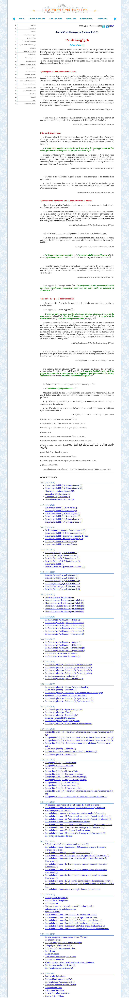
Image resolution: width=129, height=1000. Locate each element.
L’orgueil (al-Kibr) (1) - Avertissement (60, 763)
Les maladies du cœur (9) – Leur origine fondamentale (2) (68, 853)
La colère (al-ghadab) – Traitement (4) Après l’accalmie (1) (69, 698)
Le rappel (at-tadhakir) (54, 959)
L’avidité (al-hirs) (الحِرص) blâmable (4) (61, 553)
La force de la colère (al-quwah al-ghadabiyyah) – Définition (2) (71, 751)
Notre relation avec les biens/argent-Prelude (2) (64, 600)
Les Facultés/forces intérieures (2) (59, 968)
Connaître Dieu (31, 38)
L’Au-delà (33, 48)
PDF (112, 26)
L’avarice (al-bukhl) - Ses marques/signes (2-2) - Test (66, 536)
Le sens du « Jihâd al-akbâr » (57, 993)
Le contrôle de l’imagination (56, 900)
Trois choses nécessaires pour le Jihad (60, 957)
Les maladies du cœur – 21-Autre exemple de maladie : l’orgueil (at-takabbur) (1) (78, 816)
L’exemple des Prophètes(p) (56, 898)
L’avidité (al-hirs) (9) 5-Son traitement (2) (62, 558)
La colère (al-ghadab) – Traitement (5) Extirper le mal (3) (68, 670)
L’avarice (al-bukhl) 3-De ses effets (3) (61, 508)
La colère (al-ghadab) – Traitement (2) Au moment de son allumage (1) (74, 693)
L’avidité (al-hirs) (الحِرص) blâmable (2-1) (62, 581)
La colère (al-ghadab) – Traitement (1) (60, 690)
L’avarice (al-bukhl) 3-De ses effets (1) (61, 541)
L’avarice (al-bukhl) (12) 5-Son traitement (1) (63, 519)
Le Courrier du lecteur (30, 84)
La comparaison (51, 903)
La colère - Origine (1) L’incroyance (60, 718)
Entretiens (33, 94)
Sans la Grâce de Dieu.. (54, 996)
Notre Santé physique (30, 74)
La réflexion (50, 951)
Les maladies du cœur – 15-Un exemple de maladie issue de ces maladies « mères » (79, 881)
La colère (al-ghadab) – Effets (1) (58, 712)
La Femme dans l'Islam (29, 90)
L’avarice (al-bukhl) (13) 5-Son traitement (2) (63, 522)
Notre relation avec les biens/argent (59, 597)
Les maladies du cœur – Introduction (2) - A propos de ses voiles (71, 917)
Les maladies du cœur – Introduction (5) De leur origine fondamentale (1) (75, 926)
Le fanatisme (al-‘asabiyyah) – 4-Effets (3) (62, 620)
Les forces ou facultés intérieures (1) (60, 965)
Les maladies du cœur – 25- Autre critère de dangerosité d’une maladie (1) (75, 827)
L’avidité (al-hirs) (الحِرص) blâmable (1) (61, 575)
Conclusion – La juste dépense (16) (59, 491)
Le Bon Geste (32, 54)
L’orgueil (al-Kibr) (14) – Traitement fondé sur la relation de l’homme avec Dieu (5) (79, 740)
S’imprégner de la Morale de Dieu (59, 945)
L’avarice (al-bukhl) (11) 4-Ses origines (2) (62, 516)
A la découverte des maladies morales (60, 909)
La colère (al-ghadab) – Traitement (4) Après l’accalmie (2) (69, 701)
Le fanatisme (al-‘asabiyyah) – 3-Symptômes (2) (65, 651)
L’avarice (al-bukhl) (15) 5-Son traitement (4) (63, 488)
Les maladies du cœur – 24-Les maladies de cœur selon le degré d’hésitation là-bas (78, 825)
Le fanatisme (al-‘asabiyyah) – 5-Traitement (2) (64, 625)
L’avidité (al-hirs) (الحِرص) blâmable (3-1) (62, 586)
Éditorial (33, 97)
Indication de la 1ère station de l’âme (60, 948)
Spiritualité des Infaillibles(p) (28, 45)
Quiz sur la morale (52, 912)
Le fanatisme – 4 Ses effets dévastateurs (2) (62, 656)
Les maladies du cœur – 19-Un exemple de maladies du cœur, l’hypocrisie (75, 808)
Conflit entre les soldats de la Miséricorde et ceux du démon (69, 962)
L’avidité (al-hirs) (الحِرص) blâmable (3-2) (62, 589)
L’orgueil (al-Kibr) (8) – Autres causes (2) (62, 785)
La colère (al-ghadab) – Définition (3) (60, 754)
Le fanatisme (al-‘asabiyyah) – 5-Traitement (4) (64, 631)
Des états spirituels (30, 58)
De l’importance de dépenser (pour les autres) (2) (65, 530)
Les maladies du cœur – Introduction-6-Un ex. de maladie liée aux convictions (77, 929)
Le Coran (33, 31)
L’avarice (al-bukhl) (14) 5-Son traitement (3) (63, 485)
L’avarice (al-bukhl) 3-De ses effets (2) (61, 544)
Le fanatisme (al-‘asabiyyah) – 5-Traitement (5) (64, 634)
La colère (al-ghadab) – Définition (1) (60, 749)
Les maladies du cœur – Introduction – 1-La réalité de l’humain (70, 914)
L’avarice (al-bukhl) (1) (54, 564)
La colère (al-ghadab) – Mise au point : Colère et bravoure (68, 723)
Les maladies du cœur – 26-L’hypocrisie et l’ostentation (67, 830)
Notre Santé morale (30, 71)
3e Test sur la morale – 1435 (56, 768)
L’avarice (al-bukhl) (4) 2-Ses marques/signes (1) (65, 533)
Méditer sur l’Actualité (29, 51)
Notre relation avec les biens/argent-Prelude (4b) (65, 609)
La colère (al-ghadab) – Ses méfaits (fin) (61, 715)
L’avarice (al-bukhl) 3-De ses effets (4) (61, 511)
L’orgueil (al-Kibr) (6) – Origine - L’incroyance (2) (66, 780)
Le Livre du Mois (31, 87)
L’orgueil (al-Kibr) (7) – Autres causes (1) (62, 782)
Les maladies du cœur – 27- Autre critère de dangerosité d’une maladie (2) (75, 833)
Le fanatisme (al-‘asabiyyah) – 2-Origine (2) (63, 645)
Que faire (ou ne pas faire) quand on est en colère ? (66, 695)
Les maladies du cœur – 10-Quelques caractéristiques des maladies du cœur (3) (77, 855)
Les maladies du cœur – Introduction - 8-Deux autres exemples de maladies (75, 847)
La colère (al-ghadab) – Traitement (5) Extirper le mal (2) (68, 667)
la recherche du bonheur (55, 976)
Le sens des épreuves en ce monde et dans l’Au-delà (66, 937)
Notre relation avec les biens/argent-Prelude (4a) (64, 606)
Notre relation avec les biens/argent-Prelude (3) (64, 603)
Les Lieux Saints (31, 67)
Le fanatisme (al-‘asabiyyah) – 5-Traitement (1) (64, 623)
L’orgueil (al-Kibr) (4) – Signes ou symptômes (64, 774)
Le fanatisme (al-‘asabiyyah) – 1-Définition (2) (64, 679)
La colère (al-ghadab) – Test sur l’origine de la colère (66, 687)
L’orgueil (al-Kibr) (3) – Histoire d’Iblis (61, 771)
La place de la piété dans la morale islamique (63, 943)
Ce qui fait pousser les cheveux (58, 810)
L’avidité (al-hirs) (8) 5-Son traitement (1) (62, 555)
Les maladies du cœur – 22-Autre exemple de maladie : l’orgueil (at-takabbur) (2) (78, 819)
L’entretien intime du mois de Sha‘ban (60, 985)
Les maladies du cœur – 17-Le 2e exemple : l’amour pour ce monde (72, 889)
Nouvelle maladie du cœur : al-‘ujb (59, 499)
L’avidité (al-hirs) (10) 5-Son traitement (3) (62, 561)
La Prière (33, 25)
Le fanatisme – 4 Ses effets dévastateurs (61, 653)
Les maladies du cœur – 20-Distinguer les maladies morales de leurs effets (75, 813)
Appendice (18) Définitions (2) (57, 497)
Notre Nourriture (31, 77)
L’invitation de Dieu (53, 988)
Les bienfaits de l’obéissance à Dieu (59, 982)
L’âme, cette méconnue (54, 990)
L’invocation (32, 28)
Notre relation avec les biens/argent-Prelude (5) (64, 611)
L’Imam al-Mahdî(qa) (30, 35)
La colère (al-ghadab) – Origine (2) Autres (62, 721)
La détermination (52, 954)
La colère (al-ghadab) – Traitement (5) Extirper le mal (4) (68, 673)
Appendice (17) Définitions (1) (57, 494)
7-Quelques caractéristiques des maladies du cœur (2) (66, 844)
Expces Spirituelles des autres (28, 80)
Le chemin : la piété (53, 940)
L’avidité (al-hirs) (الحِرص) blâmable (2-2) (62, 583)
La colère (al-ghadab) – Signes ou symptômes (63, 709)
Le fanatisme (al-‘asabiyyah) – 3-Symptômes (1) (65, 648)
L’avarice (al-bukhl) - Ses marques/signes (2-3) (64, 539)
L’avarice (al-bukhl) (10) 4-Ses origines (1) (62, 513)
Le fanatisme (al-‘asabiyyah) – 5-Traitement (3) (64, 628)
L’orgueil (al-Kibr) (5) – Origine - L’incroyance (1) (66, 777)
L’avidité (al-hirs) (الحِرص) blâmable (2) (61, 578)
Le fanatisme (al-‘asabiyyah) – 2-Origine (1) (63, 642)
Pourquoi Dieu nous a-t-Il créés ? (58, 979)
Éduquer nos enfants (30, 103)
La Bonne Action (31, 61)
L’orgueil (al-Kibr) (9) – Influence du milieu (63, 788)
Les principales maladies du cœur (58, 836)
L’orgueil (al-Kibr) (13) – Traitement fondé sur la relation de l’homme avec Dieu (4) (79, 737)
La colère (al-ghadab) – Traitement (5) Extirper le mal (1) (68, 664)
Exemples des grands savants (28, 64)
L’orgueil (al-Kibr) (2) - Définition (59, 765)
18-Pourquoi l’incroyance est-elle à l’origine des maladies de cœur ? (72, 805)
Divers (34, 100)
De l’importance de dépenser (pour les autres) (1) (65, 567)
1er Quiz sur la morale (54, 850)
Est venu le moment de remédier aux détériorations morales (69, 906)
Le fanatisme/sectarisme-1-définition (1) (61, 676)
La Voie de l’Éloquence (29, 41)
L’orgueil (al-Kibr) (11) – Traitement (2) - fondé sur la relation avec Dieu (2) (76, 796)
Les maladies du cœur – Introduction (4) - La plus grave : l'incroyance (73, 923)
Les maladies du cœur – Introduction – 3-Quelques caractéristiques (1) (73, 920)
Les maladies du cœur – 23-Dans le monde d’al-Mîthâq (67, 822)
